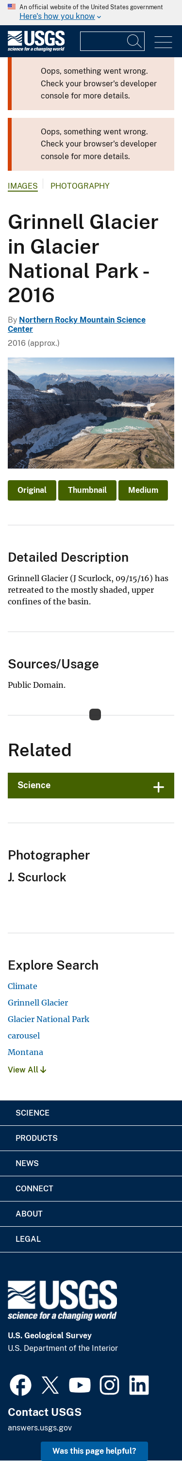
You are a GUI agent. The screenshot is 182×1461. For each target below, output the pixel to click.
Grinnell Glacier (38, 1002)
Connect (34, 1188)
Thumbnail (87, 490)
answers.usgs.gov (40, 1427)
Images (23, 186)
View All (27, 1069)
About (29, 1213)
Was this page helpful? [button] (94, 1451)
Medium (143, 490)
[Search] (135, 41)
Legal (28, 1239)
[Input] (112, 41)
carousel (24, 1035)
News (27, 1163)
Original (32, 490)
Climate (22, 986)
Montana (25, 1052)
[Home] (36, 49)
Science (33, 785)
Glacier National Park (48, 1019)
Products (37, 1138)
